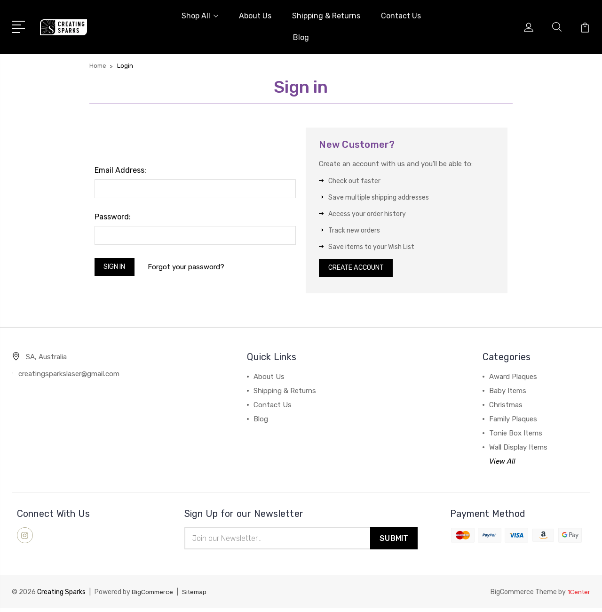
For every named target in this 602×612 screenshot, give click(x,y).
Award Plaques (513, 379)
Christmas (506, 407)
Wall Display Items (518, 450)
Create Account (360, 269)
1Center (578, 596)
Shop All (200, 15)
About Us (255, 15)
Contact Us (401, 15)
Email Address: (120, 170)
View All (502, 464)
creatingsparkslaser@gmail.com (68, 376)
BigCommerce (153, 596)
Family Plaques (513, 422)
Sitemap (197, 596)
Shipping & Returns (326, 15)
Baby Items (507, 393)
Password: (113, 216)
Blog (301, 37)
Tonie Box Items (515, 436)
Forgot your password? (191, 268)
